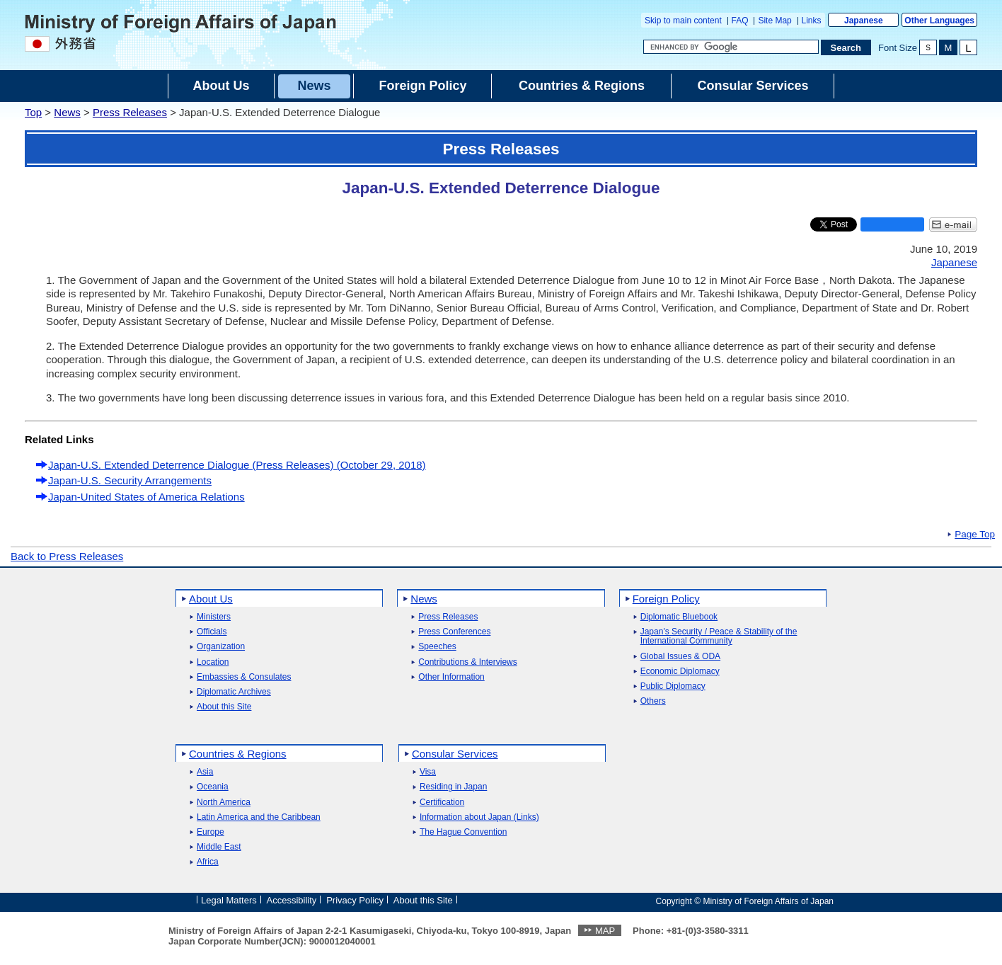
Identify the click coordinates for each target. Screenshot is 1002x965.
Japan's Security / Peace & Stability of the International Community (718, 636)
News (67, 112)
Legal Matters (229, 900)
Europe (210, 832)
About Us (211, 599)
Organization (221, 646)
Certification (442, 802)
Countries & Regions (238, 754)
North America (223, 802)
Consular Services (455, 754)
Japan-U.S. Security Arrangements (130, 480)
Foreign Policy (666, 599)
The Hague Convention (463, 832)
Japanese (863, 20)
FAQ (740, 20)
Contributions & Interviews (467, 662)
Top (33, 112)
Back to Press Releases (67, 556)
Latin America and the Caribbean (259, 817)
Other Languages (939, 20)
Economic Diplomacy (680, 671)
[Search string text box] (731, 47)
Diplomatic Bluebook (679, 617)
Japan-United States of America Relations (146, 497)
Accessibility (292, 900)
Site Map (774, 20)
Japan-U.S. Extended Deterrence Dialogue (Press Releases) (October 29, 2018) (237, 465)
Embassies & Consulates (244, 677)
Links (812, 20)
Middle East (219, 847)
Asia (205, 772)
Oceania (213, 787)
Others (653, 701)
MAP (605, 930)
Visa (428, 772)
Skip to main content (683, 20)
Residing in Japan (453, 787)
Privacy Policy (355, 900)
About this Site (224, 707)
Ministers (214, 617)
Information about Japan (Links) (479, 817)
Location (213, 662)
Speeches (437, 646)
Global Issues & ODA (680, 656)
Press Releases (130, 112)
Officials (211, 631)
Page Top (975, 534)
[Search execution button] (846, 47)
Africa (208, 862)
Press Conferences (454, 631)
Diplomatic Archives (234, 692)
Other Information (451, 677)
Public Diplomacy (673, 686)
